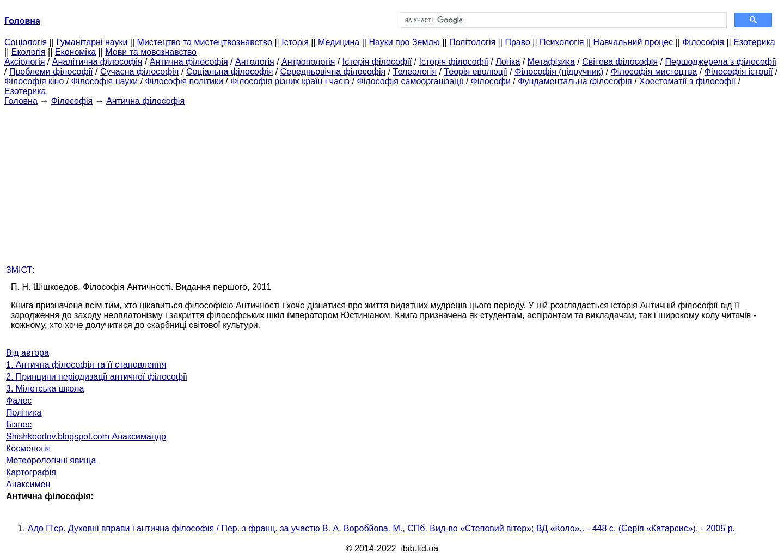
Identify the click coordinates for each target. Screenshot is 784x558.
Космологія (28, 448)
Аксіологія (24, 61)
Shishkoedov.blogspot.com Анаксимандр (86, 436)
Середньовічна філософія (332, 71)
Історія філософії (377, 61)
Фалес (19, 400)
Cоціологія (25, 42)
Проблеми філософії (51, 71)
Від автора (27, 352)
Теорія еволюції (475, 71)
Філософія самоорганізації (410, 81)
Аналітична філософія (97, 61)
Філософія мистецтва (654, 71)
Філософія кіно (34, 81)
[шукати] (562, 20)
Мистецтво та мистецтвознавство (204, 42)
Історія (295, 42)
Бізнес (19, 424)
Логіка (507, 61)
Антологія (254, 61)
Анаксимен (28, 484)
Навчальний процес (633, 42)
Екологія (28, 52)
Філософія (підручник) (558, 71)
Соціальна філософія (229, 71)
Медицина (338, 42)
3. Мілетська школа (45, 388)
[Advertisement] (392, 182)
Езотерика (754, 42)
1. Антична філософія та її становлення (86, 364)
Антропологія (308, 61)
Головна (21, 101)
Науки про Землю (404, 42)
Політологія (472, 42)
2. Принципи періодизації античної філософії (96, 376)
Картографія (31, 472)
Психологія (562, 42)
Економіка (75, 52)
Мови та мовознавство (151, 52)
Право (517, 42)
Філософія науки (104, 81)
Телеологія (415, 71)
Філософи (491, 81)
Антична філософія (189, 61)
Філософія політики (184, 81)
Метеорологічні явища (51, 460)
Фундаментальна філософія (575, 81)
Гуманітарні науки (91, 42)
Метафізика (551, 61)
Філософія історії (739, 71)
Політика (23, 412)
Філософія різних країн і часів (290, 81)
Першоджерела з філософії (720, 61)
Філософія (703, 42)
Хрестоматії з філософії (687, 81)
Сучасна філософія (139, 71)
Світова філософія (620, 61)
